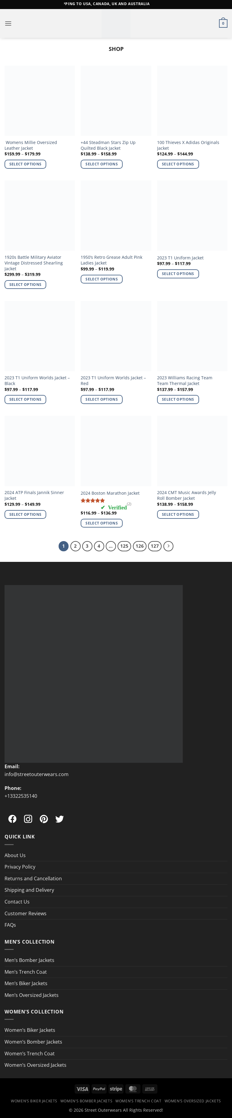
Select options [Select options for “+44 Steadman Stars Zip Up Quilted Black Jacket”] (101, 164)
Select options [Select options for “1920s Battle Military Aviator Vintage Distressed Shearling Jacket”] (25, 284)
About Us (15, 855)
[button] (8, 23)
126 (140, 546)
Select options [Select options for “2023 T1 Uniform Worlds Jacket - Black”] (25, 399)
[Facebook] (12, 816)
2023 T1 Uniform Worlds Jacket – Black (37, 380)
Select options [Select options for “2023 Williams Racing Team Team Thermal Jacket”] (178, 399)
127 (155, 546)
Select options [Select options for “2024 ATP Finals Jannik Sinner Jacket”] (25, 514)
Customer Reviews (26, 913)
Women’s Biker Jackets (30, 1030)
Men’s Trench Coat (26, 972)
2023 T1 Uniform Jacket (180, 258)
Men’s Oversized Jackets (32, 995)
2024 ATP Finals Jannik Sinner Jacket (34, 495)
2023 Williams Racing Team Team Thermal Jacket (184, 380)
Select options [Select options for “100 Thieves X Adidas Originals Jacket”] (178, 164)
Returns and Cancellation (33, 878)
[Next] (168, 546)
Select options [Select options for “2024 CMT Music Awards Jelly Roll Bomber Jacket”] (178, 514)
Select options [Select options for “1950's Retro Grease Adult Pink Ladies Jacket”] (101, 279)
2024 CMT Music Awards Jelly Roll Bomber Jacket (186, 495)
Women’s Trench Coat (30, 1053)
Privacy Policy (20, 866)
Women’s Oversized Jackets (35, 1065)
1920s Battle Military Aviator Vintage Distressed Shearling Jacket (34, 263)
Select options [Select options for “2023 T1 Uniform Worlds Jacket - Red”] (101, 399)
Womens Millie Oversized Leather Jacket (31, 145)
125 (124, 546)
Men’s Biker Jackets (26, 983)
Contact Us (17, 901)
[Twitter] (59, 816)
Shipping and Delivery (29, 890)
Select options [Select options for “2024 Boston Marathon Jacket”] (101, 523)
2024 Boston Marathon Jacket (110, 493)
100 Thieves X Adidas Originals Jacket (188, 145)
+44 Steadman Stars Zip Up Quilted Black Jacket (108, 145)
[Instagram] (28, 816)
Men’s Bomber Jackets (29, 960)
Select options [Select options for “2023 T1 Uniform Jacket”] (178, 273)
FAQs (10, 925)
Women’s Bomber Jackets (33, 1041)
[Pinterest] (44, 816)
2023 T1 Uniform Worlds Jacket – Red (113, 380)
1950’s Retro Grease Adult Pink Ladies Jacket (111, 260)
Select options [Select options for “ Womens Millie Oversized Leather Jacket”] (25, 164)
